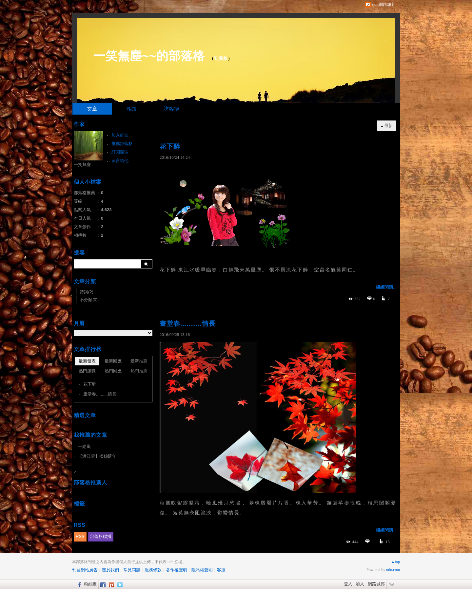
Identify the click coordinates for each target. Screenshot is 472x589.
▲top (395, 562)
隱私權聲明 (202, 569)
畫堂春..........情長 (188, 323)
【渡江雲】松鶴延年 (97, 456)
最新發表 (87, 361)
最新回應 (113, 361)
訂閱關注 (119, 152)
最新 (388, 125)
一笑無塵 (82, 164)
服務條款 (153, 569)
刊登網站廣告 (85, 569)
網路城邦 (376, 583)
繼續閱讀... (386, 287)
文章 (92, 109)
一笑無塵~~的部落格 (149, 56)
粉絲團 (90, 583)
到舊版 (221, 58)
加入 (360, 583)
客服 (221, 569)
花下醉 (170, 146)
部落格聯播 (100, 536)
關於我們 (110, 569)
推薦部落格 (122, 143)
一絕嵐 (84, 446)
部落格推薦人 (90, 482)
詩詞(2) (86, 291)
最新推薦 (139, 361)
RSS (80, 536)
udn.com (393, 569)
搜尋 (146, 263)
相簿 (132, 109)
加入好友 (119, 135)
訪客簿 (171, 109)
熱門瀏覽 (87, 370)
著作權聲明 (176, 569)
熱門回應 (113, 370)
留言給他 (119, 160)
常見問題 (131, 569)
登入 (348, 583)
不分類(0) (89, 299)
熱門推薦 (139, 370)
